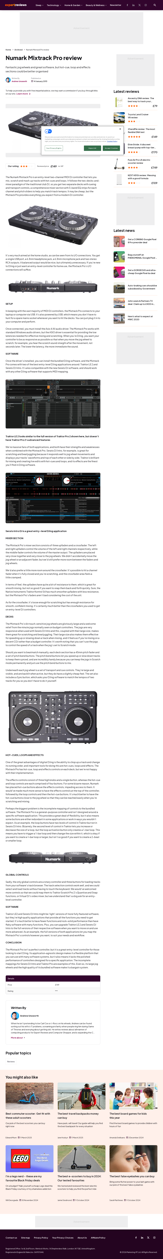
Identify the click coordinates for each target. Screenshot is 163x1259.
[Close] (120, 129)
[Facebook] (127, 5)
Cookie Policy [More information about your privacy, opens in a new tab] (112, 141)
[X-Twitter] (140, 5)
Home (8, 50)
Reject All (92, 148)
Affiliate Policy (98, 1237)
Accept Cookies (111, 148)
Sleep (38, 5)
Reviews (11, 1061)
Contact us (11, 1237)
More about (17, 1037)
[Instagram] (146, 5)
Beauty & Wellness (95, 5)
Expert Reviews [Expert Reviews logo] (13, 5)
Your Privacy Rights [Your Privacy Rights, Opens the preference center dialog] (54, 148)
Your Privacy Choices (62, 1237)
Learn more (22, 93)
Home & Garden (72, 5)
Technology (53, 5)
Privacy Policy (41, 1237)
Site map (25, 1237)
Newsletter (115, 5)
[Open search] (155, 5)
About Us (82, 1237)
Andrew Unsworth (19, 81)
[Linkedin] (133, 5)
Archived (19, 50)
